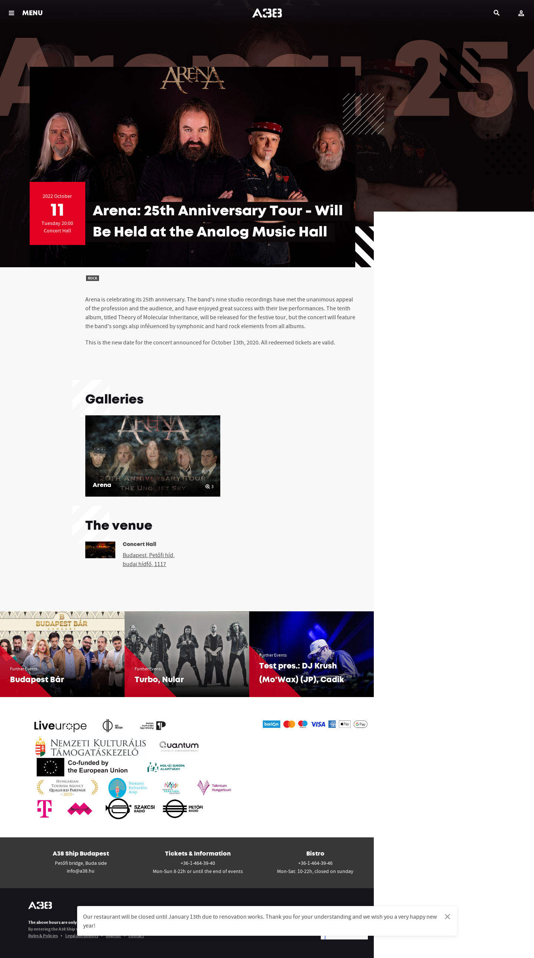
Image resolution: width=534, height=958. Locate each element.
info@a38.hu (81, 870)
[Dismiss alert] (447, 916)
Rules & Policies (43, 935)
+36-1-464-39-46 (315, 863)
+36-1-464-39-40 (198, 863)
